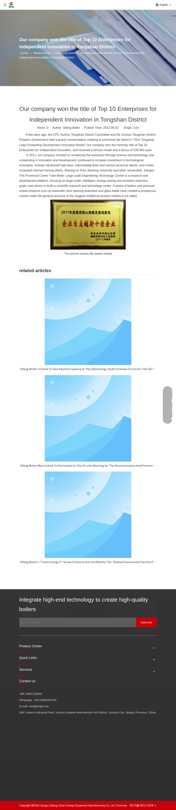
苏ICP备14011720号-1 (142, 805)
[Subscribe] (146, 622)
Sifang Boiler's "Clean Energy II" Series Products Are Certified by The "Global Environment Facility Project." (88, 562)
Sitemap (122, 805)
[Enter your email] (76, 622)
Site (136, 127)
